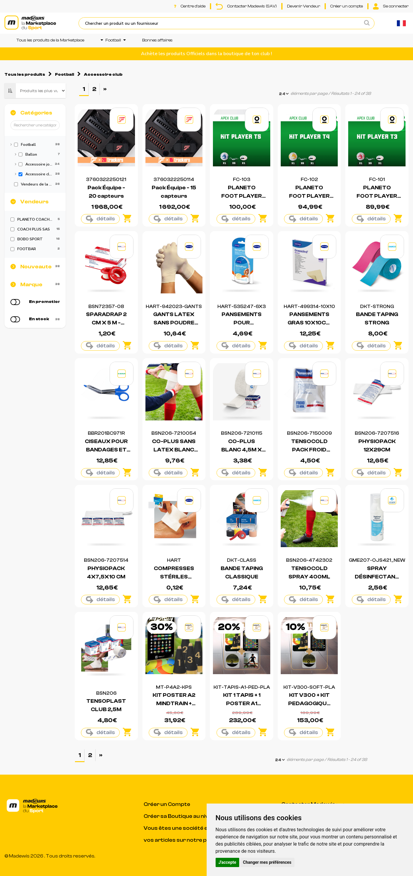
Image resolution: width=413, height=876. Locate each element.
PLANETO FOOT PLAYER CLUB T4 (309, 196)
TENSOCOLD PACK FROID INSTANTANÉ (309, 449)
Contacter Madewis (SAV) (246, 6)
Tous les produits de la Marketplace (50, 40)
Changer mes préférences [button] (267, 862)
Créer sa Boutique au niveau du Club (191, 816)
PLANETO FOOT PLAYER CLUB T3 (377, 196)
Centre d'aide (189, 6)
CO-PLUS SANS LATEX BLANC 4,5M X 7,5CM (174, 449)
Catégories (36, 113)
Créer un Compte (167, 804)
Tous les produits (24, 74)
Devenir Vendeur (303, 6)
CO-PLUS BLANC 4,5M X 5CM (241, 449)
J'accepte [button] (228, 862)
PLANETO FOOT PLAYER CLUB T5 (241, 196)
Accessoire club (103, 74)
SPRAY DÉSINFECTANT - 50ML (377, 576)
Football (113, 40)
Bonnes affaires (157, 40)
